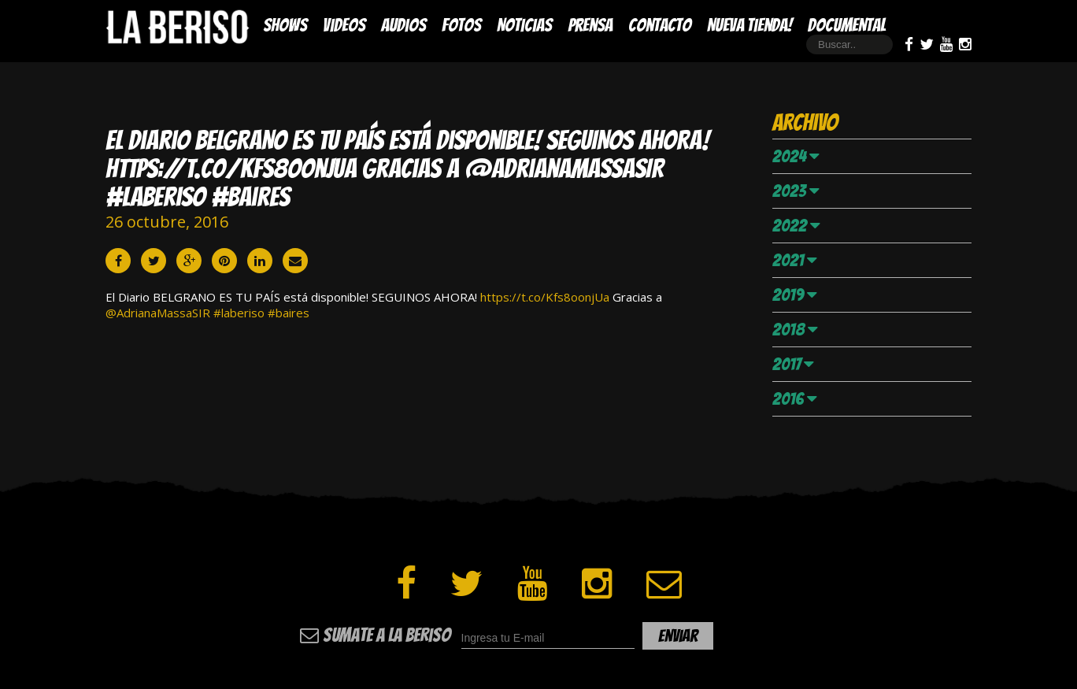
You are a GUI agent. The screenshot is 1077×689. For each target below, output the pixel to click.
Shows (285, 25)
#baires (288, 312)
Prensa (590, 25)
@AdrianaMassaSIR (157, 312)
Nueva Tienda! (749, 25)
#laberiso (239, 312)
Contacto (659, 25)
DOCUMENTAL (847, 25)
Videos (344, 25)
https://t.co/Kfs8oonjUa (544, 297)
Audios (403, 25)
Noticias (524, 25)
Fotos (461, 25)
